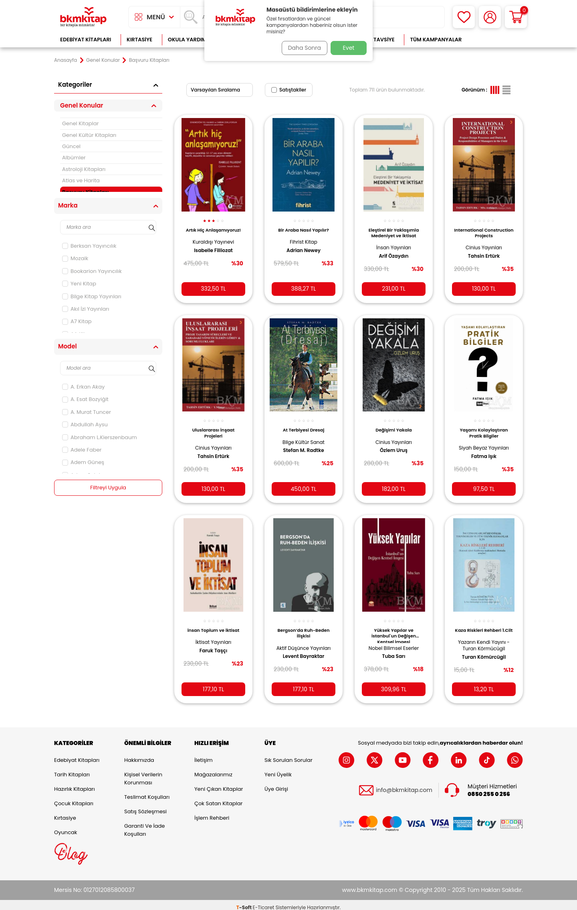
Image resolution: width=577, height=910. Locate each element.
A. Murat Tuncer (86, 412)
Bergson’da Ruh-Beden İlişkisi (304, 625)
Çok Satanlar (497, 39)
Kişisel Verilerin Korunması (143, 773)
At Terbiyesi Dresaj (304, 424)
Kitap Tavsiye (376, 39)
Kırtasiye (139, 39)
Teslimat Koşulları (146, 792)
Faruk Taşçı (213, 642)
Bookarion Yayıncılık (92, 271)
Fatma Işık (483, 450)
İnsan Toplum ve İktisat (214, 622)
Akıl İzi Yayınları (85, 309)
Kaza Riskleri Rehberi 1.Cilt (484, 625)
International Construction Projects (484, 228)
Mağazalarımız (213, 769)
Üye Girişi (276, 784)
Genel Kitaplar (80, 123)
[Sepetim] (516, 17)
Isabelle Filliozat (213, 251)
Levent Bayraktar (304, 654)
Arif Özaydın (394, 251)
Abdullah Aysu (85, 424)
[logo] (83, 17)
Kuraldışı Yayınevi (213, 243)
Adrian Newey (303, 245)
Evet (349, 48)
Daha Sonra (301, 48)
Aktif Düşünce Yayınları (303, 643)
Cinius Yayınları (484, 243)
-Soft (244, 902)
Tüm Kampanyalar (436, 39)
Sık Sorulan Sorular (288, 755)
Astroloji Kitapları (83, 169)
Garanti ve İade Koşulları (144, 825)
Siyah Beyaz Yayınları (484, 441)
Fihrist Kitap (303, 237)
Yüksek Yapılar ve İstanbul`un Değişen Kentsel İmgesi (393, 627)
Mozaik (75, 258)
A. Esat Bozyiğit (85, 399)
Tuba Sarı (394, 648)
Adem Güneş (83, 462)
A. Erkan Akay (83, 387)
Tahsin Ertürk (484, 251)
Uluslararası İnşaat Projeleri (213, 427)
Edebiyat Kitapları (85, 39)
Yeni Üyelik (278, 769)
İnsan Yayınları (393, 243)
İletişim (203, 755)
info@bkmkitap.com (404, 785)
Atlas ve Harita (81, 180)
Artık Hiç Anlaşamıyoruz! (213, 228)
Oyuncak (65, 827)
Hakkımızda (139, 755)
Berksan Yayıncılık (89, 246)
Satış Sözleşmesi (145, 806)
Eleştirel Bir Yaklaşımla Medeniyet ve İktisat (394, 228)
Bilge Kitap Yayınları (91, 296)
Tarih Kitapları (72, 769)
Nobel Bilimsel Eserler (394, 640)
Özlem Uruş (394, 444)
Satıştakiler (288, 89)
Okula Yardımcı (190, 39)
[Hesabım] (490, 17)
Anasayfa (65, 60)
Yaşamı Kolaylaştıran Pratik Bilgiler (484, 427)
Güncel (71, 146)
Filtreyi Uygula (108, 488)
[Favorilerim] (464, 17)
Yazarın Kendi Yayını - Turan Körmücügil (484, 643)
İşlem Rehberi (211, 812)
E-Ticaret (263, 902)
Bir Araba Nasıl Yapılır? (303, 225)
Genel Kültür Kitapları (89, 135)
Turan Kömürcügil (484, 654)
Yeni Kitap (79, 283)
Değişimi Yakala (393, 424)
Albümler (74, 157)
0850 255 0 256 (489, 789)
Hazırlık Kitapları (74, 784)
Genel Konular (103, 60)
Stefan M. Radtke (303, 444)
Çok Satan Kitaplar (218, 798)
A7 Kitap (77, 321)
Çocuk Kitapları (73, 798)
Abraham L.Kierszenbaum (99, 437)
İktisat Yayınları (213, 634)
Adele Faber (81, 450)
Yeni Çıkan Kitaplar (218, 784)
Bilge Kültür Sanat (303, 435)
